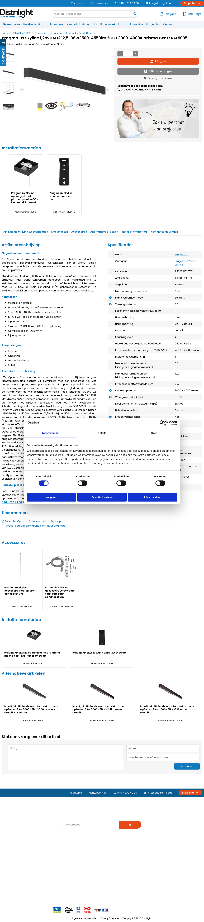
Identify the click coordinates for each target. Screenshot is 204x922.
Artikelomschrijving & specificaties (25, 231)
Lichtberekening (104, 860)
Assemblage (133, 855)
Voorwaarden (42, 876)
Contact (168, 24)
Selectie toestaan (102, 497)
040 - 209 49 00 (127, 3)
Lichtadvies (101, 855)
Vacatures (77, 3)
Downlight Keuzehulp (76, 889)
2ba (67, 895)
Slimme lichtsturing (78, 24)
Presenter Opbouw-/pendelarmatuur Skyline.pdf (34, 521)
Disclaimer (40, 881)
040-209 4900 (129, 89)
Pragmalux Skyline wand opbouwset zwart (61, 196)
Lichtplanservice (132, 24)
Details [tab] (102, 432)
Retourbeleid (10, 887)
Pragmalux (153, 24)
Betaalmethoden (13, 872)
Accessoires (79, 231)
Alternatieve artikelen (104, 231)
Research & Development (140, 878)
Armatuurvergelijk (105, 872)
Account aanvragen (14, 855)
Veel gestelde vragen (164, 231)
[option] (8, 55)
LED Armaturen (11, 24)
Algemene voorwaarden (84, 918)
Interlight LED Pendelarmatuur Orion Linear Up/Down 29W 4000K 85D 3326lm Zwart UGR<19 (167, 709)
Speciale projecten (106, 878)
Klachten (8, 860)
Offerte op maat (74, 866)
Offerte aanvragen (158, 71)
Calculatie (131, 860)
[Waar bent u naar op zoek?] (134, 14)
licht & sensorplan (105, 866)
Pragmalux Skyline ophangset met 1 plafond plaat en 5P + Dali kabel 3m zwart (24, 197)
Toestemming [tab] (50, 432)
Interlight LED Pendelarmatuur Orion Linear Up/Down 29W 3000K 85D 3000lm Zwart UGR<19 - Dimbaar (31, 709)
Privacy (38, 887)
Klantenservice (99, 3)
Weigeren (51, 497)
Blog (67, 855)
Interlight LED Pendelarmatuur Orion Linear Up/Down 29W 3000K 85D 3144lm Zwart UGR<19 (99, 709)
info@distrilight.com (159, 3)
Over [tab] (154, 432)
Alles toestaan (152, 497)
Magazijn (131, 866)
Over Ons (39, 855)
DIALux (68, 860)
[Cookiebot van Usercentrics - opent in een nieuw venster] (162, 423)
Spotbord (70, 883)
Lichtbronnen (55, 24)
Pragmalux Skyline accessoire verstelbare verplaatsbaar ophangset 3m (60, 592)
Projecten (192, 3)
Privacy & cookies (110, 918)
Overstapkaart (73, 878)
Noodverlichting (33, 24)
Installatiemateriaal (106, 24)
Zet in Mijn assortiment (158, 78)
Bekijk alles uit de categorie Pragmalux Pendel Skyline (33, 44)
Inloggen (158, 61)
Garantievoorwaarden (16, 866)
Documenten (59, 231)
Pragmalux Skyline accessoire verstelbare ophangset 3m (19, 591)
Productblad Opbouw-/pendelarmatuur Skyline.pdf (36, 525)
